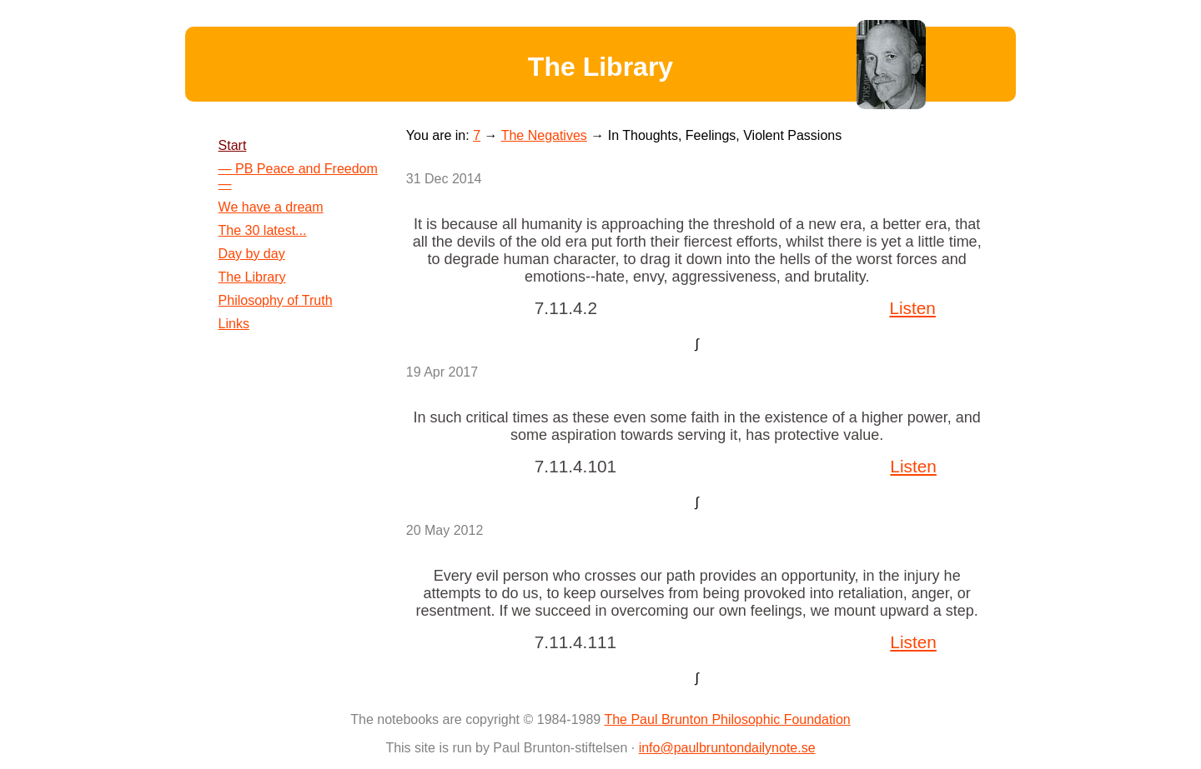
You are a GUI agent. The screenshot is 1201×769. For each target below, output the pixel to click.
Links (234, 324)
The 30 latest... (263, 230)
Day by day (252, 254)
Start (233, 145)
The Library (252, 277)
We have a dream (271, 207)
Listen (912, 307)
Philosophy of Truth (276, 300)
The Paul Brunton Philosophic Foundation (727, 719)
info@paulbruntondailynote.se (727, 748)
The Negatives (544, 135)
